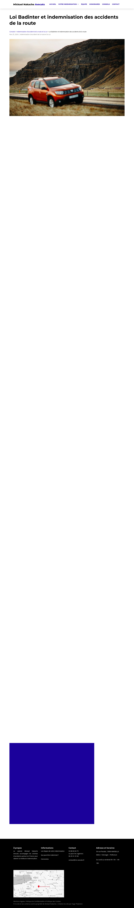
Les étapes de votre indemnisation (52, 851)
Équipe (84, 4)
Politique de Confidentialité (35, 901)
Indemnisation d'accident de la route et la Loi (32, 32)
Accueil (52, 4)
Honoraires (94, 4)
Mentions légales (19, 901)
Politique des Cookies (53, 901)
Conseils (106, 4)
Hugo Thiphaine (77, 904)
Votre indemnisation (67, 4)
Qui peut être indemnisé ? (50, 855)
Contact (115, 4)
